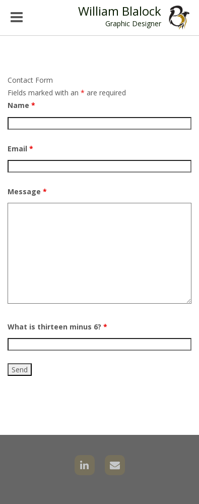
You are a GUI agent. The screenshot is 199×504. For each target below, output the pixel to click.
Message (27, 191)
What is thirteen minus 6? (57, 326)
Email (20, 148)
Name (21, 105)
